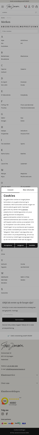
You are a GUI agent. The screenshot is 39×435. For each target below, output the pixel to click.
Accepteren (8, 245)
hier (24, 232)
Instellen (32, 245)
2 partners (24, 209)
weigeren (20, 245)
